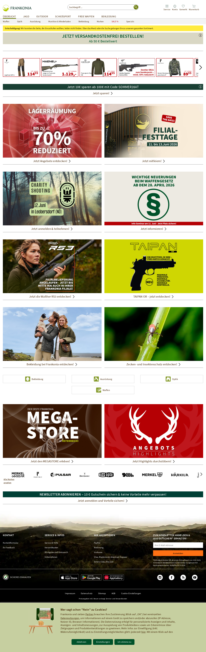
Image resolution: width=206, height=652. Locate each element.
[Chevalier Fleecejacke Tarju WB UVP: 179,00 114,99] (98, 67)
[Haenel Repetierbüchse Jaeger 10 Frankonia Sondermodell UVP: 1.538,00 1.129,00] (59, 67)
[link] (167, 7)
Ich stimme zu (124, 641)
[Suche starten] (136, 7)
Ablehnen (81, 641)
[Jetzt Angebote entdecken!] (52, 134)
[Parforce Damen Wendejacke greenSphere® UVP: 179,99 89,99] (174, 67)
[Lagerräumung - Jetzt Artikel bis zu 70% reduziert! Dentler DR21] (136, 67)
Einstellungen (103, 641)
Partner (89, 614)
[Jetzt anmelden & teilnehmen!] (52, 202)
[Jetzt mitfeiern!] (153, 134)
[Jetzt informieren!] (153, 202)
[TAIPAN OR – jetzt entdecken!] (153, 269)
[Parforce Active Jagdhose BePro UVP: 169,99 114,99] (21, 67)
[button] (103, 42)
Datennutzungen (70, 618)
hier (143, 632)
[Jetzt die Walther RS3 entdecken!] (52, 269)
